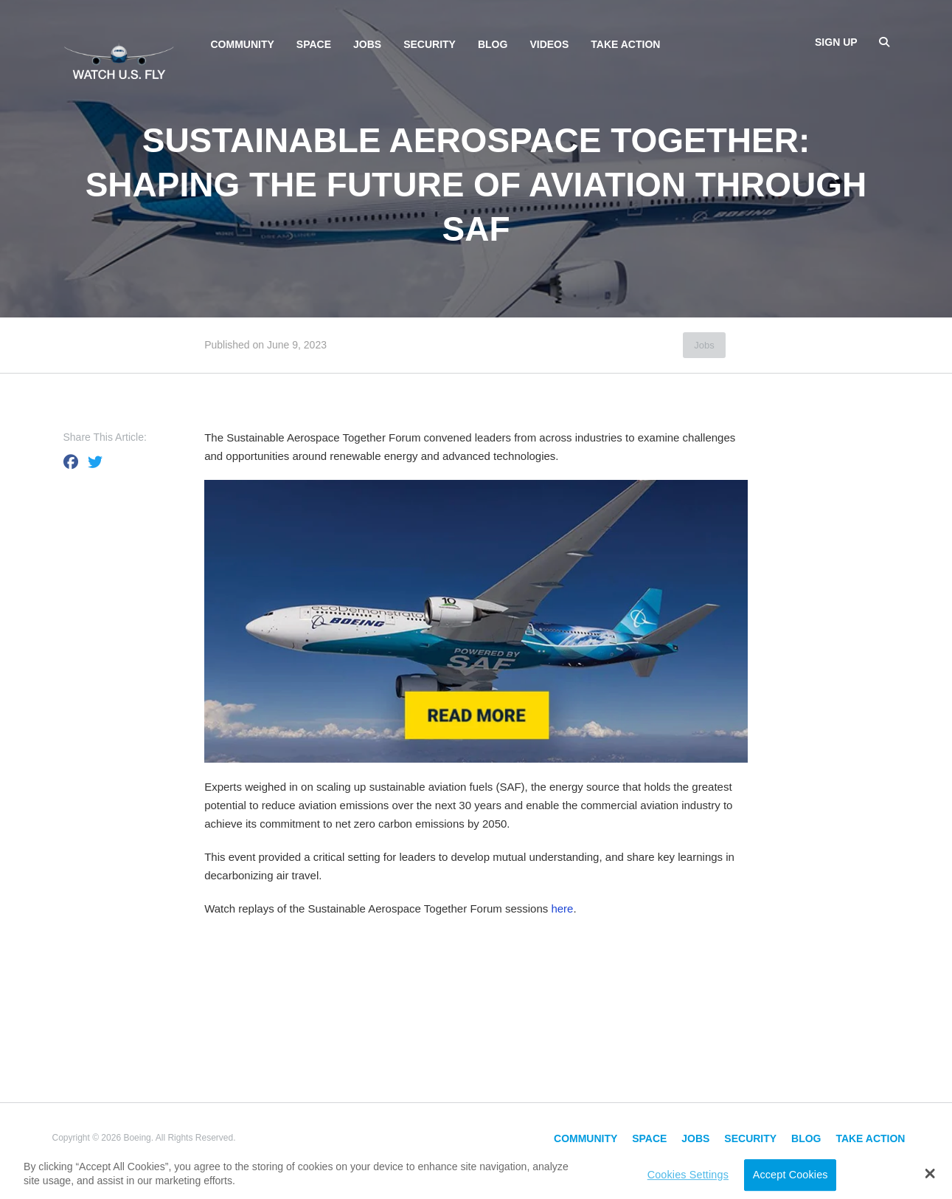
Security (429, 44)
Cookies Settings (688, 1175)
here (562, 908)
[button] (929, 1173)
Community (242, 44)
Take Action (625, 44)
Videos (549, 44)
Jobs (367, 44)
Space (313, 44)
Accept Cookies (790, 1175)
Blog (492, 44)
